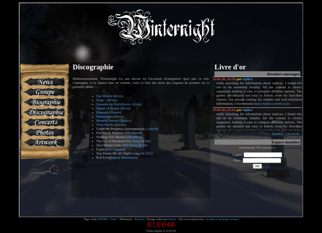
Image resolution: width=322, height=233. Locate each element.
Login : (257, 154)
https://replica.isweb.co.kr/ (272, 103)
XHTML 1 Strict (107, 219)
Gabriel (152, 129)
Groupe (43, 92)
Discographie (43, 112)
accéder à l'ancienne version (222, 219)
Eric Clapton (115, 149)
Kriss (117, 96)
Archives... (294, 134)
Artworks (43, 142)
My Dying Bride (138, 141)
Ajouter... (278, 134)
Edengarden (104, 116)
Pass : (257, 160)
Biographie (43, 102)
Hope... (101, 100)
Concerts (43, 122)
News (43, 82)
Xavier (126, 104)
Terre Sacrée (105, 124)
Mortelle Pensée (107, 120)
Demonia (102, 112)
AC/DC (146, 153)
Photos (43, 132)
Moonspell (133, 133)
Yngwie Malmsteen (123, 157)
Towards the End (107, 104)
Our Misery (104, 96)
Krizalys (139, 219)
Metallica (134, 137)
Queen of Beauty (108, 108)
